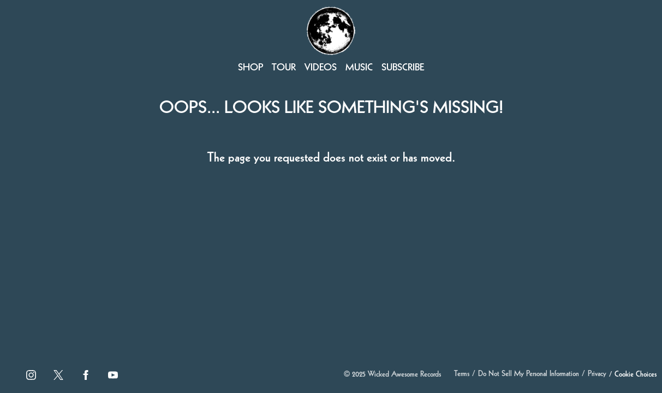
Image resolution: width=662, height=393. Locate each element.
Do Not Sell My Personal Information (528, 374)
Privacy (597, 374)
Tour (284, 68)
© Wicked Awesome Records (392, 375)
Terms (461, 374)
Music (359, 68)
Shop (250, 68)
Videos (321, 68)
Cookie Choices (636, 375)
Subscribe (402, 68)
